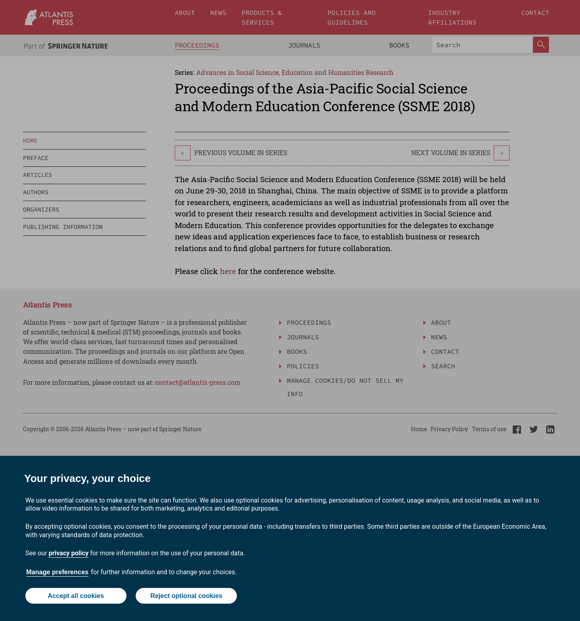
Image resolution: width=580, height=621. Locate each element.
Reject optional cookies (186, 595)
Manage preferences (57, 572)
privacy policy (69, 553)
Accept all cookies (76, 595)
